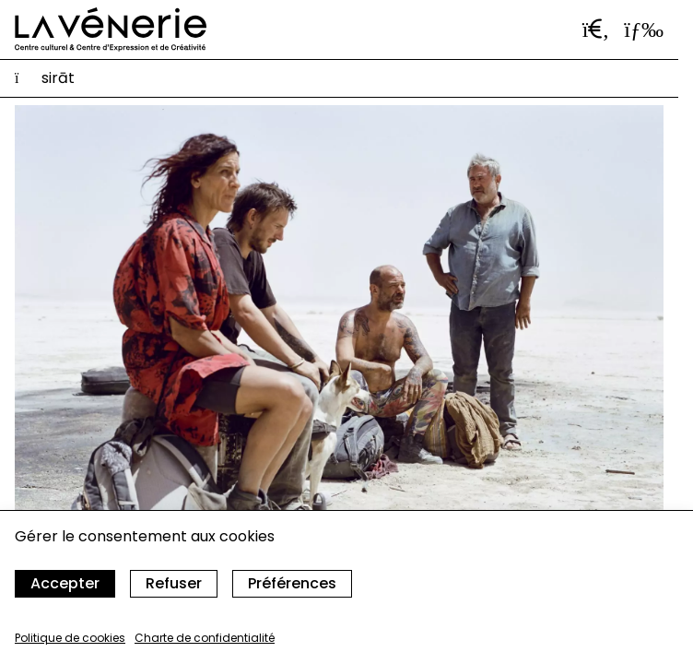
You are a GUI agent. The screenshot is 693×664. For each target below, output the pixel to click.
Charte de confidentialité (205, 638)
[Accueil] (110, 29)
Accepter (65, 583)
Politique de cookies (70, 638)
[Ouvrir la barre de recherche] (596, 29)
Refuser (174, 583)
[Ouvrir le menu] (644, 29)
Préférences (292, 583)
